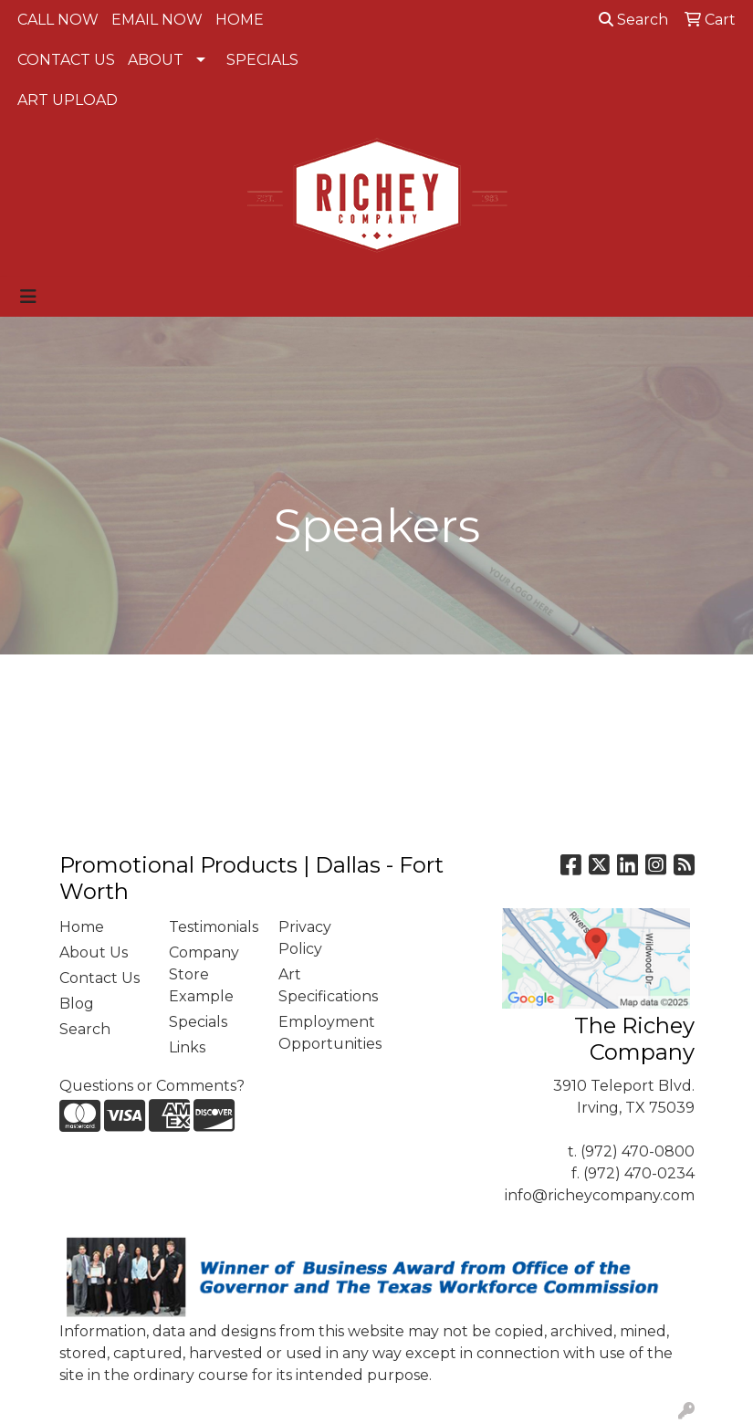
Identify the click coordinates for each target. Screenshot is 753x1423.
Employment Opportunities (322, 1032)
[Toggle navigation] (28, 296)
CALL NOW (58, 19)
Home (81, 927)
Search (633, 19)
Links (187, 1047)
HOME (239, 19)
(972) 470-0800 (637, 1151)
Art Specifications (322, 985)
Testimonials (212, 927)
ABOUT (155, 59)
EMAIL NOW (157, 19)
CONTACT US (66, 59)
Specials (198, 1022)
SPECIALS (262, 59)
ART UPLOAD (67, 100)
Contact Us (99, 978)
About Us (93, 952)
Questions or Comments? (152, 1085)
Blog (76, 1003)
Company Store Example (204, 974)
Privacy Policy (304, 937)
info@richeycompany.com (600, 1195)
